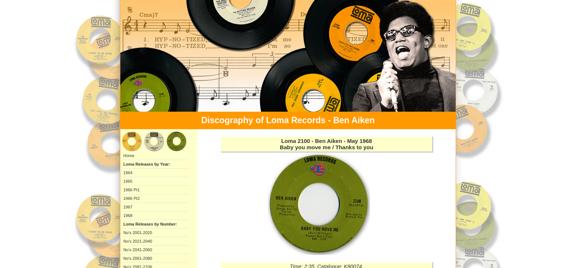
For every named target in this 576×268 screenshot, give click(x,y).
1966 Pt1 (131, 190)
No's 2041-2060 (137, 250)
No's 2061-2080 (137, 258)
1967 (127, 207)
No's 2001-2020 (137, 232)
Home (128, 155)
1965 (127, 181)
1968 (127, 215)
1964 (127, 172)
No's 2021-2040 (137, 241)
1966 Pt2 (131, 198)
